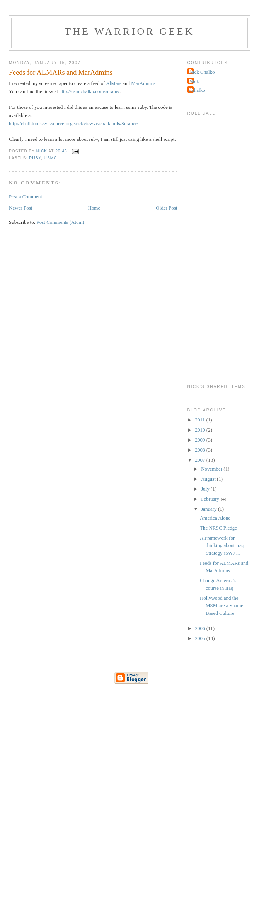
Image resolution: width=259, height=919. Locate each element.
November (212, 469)
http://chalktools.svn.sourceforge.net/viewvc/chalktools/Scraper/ (73, 123)
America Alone (215, 518)
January (209, 509)
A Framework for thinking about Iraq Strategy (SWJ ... (222, 545)
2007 (200, 460)
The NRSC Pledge (218, 528)
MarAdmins (143, 83)
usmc (50, 158)
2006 (200, 628)
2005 (200, 638)
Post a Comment (25, 197)
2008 (200, 450)
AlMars (113, 83)
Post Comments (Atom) (61, 222)
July (206, 489)
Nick (194, 81)
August (209, 479)
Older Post (166, 208)
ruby (35, 158)
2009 (200, 440)
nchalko (197, 90)
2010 (200, 430)
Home (94, 208)
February (210, 499)
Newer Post (20, 208)
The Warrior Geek (129, 31)
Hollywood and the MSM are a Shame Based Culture (221, 605)
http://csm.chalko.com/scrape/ (89, 91)
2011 (200, 420)
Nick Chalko (202, 72)
